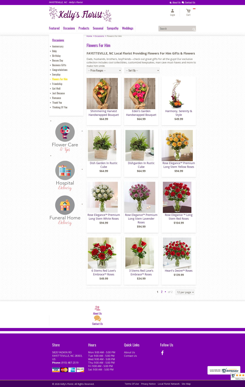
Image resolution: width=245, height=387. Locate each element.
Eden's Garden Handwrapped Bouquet (141, 113)
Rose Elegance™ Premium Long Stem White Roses (104, 216)
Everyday (56, 74)
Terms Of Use (132, 383)
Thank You (57, 102)
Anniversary (57, 46)
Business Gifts (59, 65)
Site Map (186, 383)
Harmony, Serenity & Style (178, 113)
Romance (56, 98)
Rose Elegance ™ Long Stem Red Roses (178, 216)
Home (89, 36)
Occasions (99, 36)
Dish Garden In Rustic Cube (104, 165)
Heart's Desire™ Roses (178, 270)
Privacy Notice (148, 383)
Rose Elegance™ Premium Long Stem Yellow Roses (178, 165)
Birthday (56, 56)
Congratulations (60, 70)
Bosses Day (57, 60)
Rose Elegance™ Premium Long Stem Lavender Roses (141, 218)
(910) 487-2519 (69, 362)
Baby (54, 51)
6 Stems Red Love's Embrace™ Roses (104, 272)
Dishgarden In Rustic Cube (141, 165)
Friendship (57, 84)
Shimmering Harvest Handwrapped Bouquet (104, 113)
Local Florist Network (169, 383)
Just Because (58, 93)
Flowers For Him (60, 79)
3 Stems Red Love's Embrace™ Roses (141, 272)
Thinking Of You (59, 107)
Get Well (56, 88)
